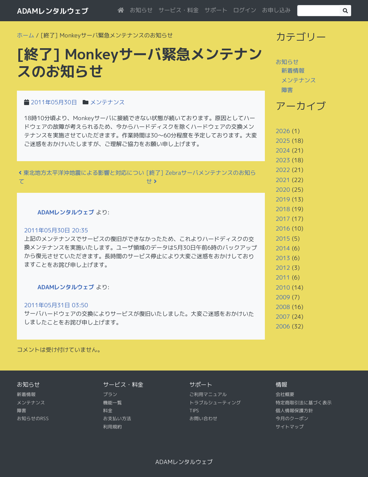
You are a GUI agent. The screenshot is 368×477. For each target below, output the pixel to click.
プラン (110, 394)
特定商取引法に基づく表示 (304, 402)
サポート (215, 10)
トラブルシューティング (215, 402)
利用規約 (112, 426)
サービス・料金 (178, 10)
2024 (283, 150)
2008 (283, 307)
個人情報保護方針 (294, 410)
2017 (283, 219)
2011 (283, 277)
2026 (283, 131)
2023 (283, 160)
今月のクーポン (292, 418)
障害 (287, 90)
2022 (283, 170)
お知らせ (141, 10)
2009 (283, 297)
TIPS (194, 410)
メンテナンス (107, 102)
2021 (283, 179)
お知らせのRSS (33, 418)
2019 (283, 199)
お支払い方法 (117, 418)
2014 (283, 248)
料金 (107, 410)
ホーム (25, 35)
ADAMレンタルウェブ (52, 11)
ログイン (244, 10)
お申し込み (276, 10)
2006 (283, 326)
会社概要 (285, 394)
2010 (283, 287)
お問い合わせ (203, 418)
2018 (283, 209)
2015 (283, 238)
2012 (283, 268)
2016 (283, 228)
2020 (283, 190)
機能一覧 (112, 402)
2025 (283, 141)
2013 (283, 258)
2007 (283, 317)
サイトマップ (290, 426)
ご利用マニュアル (208, 394)
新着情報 (292, 70)
